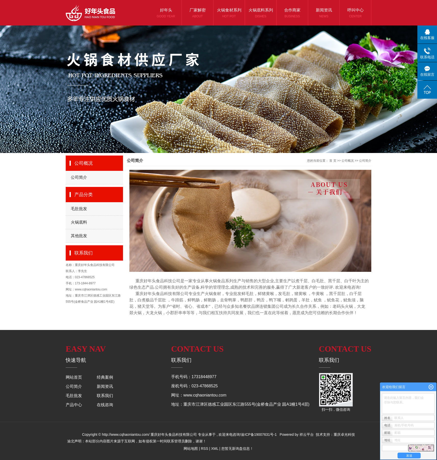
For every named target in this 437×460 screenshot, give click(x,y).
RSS (204, 448)
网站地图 (191, 448)
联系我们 (105, 395)
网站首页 (74, 377)
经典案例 (105, 377)
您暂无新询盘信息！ (237, 448)
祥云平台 (306, 434)
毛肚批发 (79, 209)
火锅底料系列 (260, 13)
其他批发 (79, 236)
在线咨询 (105, 405)
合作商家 (292, 13)
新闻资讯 (323, 13)
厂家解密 (197, 13)
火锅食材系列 (229, 13)
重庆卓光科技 (344, 434)
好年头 (166, 13)
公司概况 (348, 160)
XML (214, 448)
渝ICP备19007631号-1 (259, 434)
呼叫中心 (355, 13)
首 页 (332, 160)
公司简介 (79, 177)
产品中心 (74, 405)
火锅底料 (79, 222)
